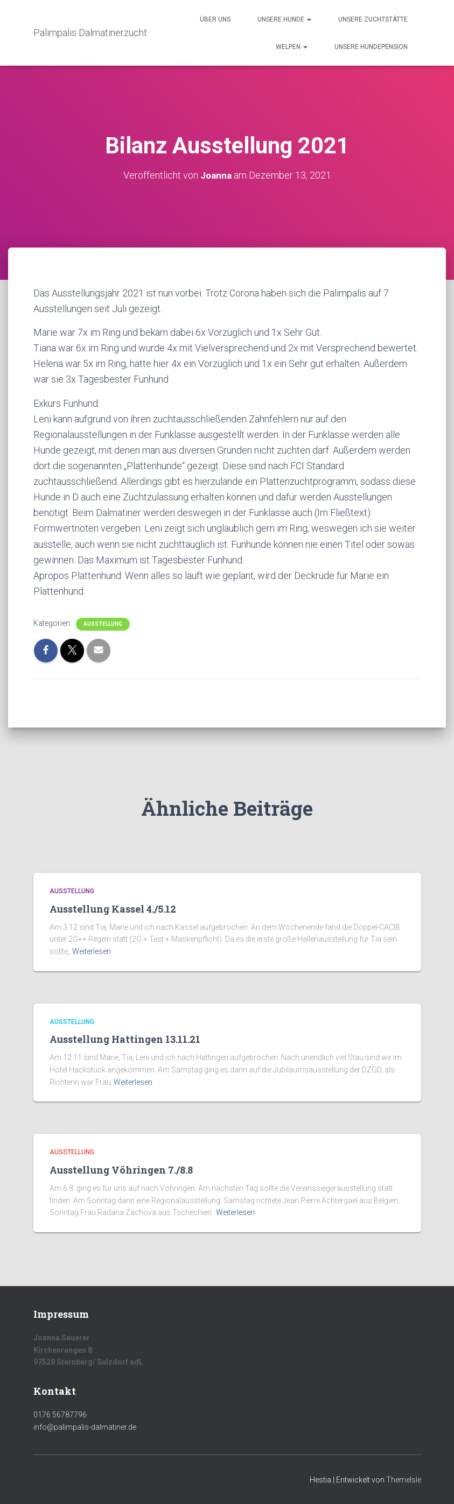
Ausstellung (102, 624)
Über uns (215, 19)
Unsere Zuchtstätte (373, 19)
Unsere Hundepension (371, 47)
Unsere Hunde (284, 19)
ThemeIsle (403, 1479)
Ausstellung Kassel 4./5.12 (113, 908)
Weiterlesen (91, 951)
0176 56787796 (60, 1414)
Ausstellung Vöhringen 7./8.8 (121, 1169)
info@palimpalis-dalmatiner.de (84, 1427)
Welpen (292, 47)
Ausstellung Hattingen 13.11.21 (125, 1039)
